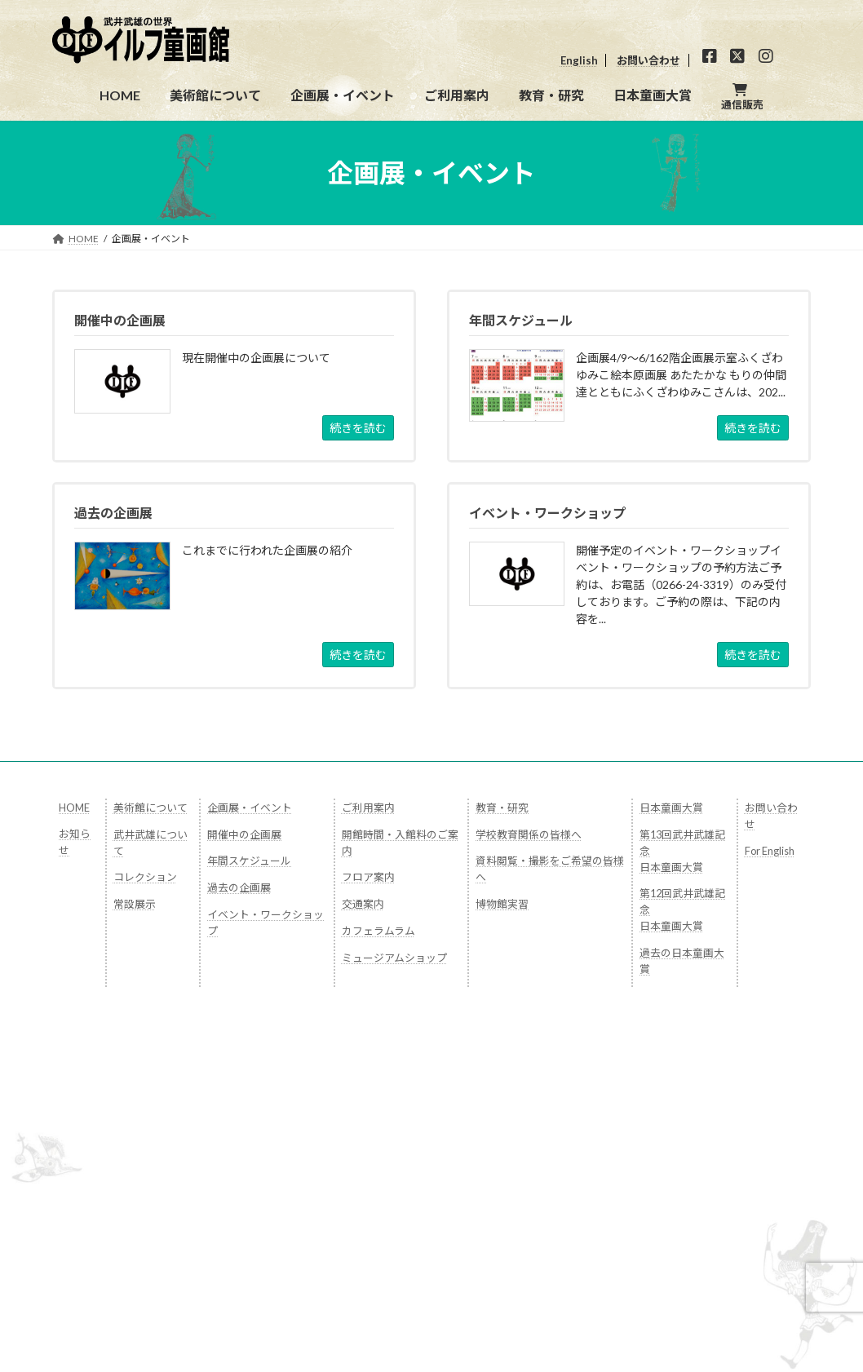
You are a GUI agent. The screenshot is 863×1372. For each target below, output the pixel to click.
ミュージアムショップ (394, 957)
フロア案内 (368, 876)
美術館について (150, 807)
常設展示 (134, 903)
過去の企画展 (239, 887)
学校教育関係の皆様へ (529, 834)
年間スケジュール (249, 860)
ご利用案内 (368, 807)
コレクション (145, 876)
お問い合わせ (648, 60)
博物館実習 (502, 903)
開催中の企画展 (244, 834)
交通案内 (363, 903)
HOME (74, 807)
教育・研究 (502, 807)
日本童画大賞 (671, 807)
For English (769, 850)
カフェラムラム (378, 930)
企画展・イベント (249, 807)
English (579, 60)
